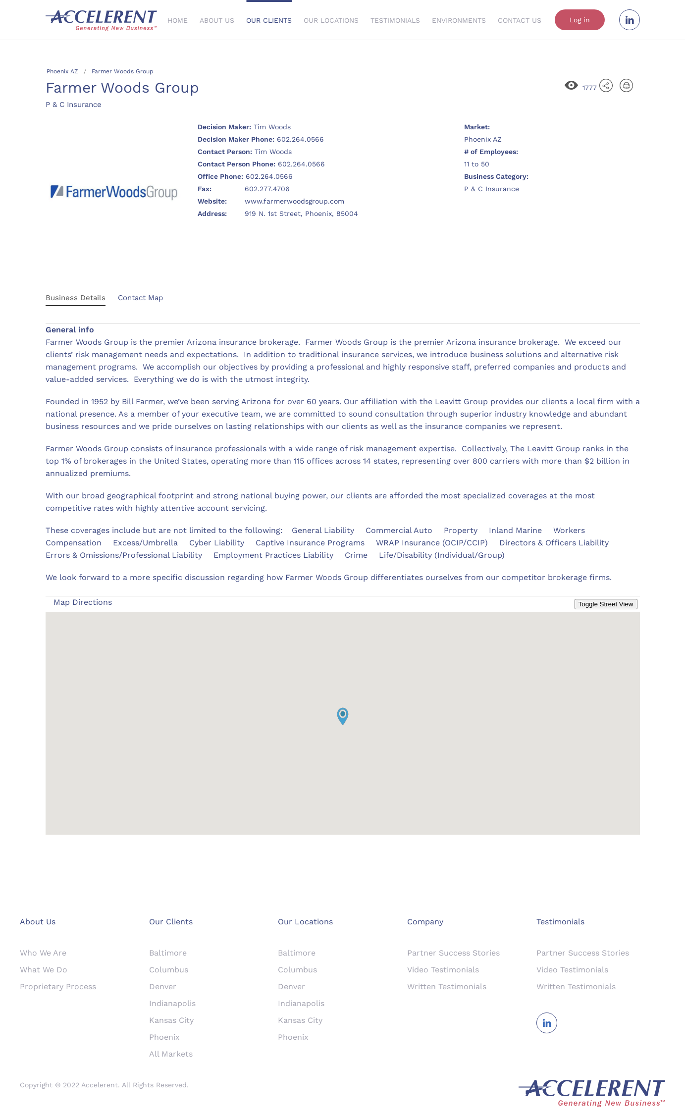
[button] (343, 716)
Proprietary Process (58, 986)
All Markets (171, 1054)
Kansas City (171, 1020)
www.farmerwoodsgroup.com (294, 201)
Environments (459, 20)
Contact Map (140, 297)
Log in (580, 20)
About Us (217, 20)
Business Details (75, 297)
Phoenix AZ (62, 71)
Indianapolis (172, 1003)
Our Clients (269, 20)
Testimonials (395, 20)
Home (177, 20)
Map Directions (82, 602)
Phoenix (164, 1037)
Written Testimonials (446, 986)
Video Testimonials (443, 969)
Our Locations (331, 20)
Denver (162, 986)
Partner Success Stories (453, 953)
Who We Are (43, 953)
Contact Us (519, 20)
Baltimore (168, 953)
